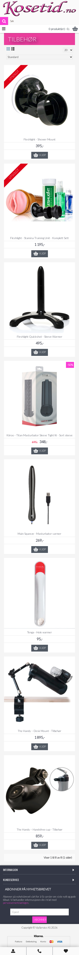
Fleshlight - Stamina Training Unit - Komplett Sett (39, 238)
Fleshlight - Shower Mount (40, 139)
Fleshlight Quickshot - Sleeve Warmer (39, 336)
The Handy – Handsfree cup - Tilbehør (40, 829)
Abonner (40, 919)
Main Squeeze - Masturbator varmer (39, 533)
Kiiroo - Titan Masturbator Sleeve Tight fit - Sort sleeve (39, 435)
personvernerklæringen (15, 902)
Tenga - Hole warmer (39, 632)
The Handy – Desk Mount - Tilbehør (39, 731)
